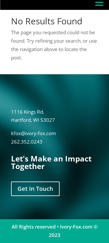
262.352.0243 (26, 141)
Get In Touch (35, 189)
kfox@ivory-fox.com (33, 133)
